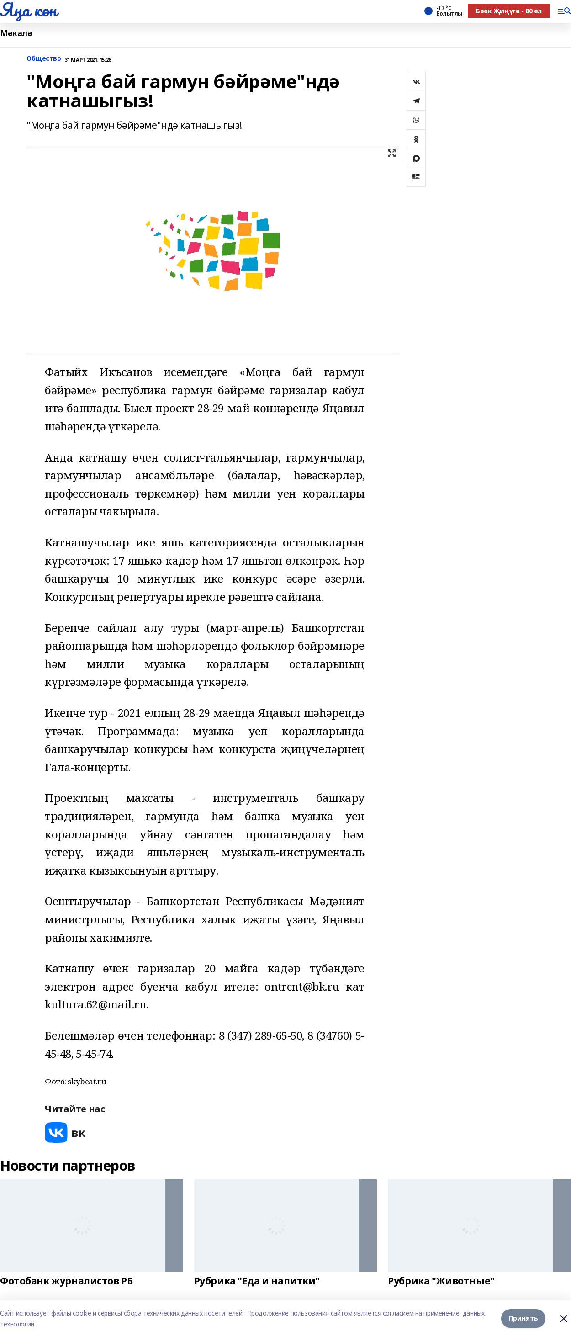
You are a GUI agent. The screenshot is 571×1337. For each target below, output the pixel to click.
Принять (523, 1318)
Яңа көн (28, 9)
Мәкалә (16, 33)
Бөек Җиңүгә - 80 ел (509, 10)
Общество (43, 59)
